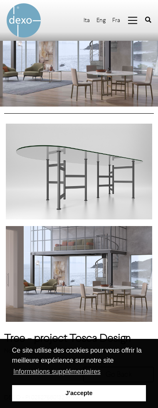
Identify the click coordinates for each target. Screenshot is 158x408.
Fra (116, 20)
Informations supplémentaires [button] (57, 371)
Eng (101, 20)
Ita (87, 20)
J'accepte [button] (78, 393)
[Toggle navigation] (132, 20)
